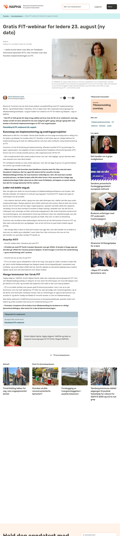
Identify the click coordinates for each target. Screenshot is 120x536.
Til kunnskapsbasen (60, 355)
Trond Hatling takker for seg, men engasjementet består (15, 391)
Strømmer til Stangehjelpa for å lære (103, 244)
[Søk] (86, 6)
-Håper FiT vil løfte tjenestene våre (99, 271)
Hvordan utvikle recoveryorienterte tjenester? (41, 391)
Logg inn (98, 7)
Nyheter (102, 126)
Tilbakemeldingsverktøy (100, 122)
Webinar (94, 126)
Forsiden (6, 16)
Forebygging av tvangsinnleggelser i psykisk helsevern (71, 391)
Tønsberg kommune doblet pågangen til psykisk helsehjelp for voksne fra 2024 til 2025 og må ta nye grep (103, 394)
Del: (63, 98)
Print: (71, 98)
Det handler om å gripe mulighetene (101, 157)
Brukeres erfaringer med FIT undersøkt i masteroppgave (102, 216)
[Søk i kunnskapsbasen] (74, 6)
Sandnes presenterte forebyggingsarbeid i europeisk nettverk (101, 186)
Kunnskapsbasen (17, 16)
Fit (113, 122)
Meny (112, 7)
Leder (109, 126)
